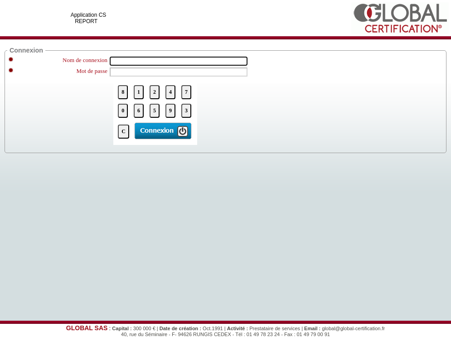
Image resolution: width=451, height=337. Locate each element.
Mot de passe (91, 70)
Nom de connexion (85, 60)
